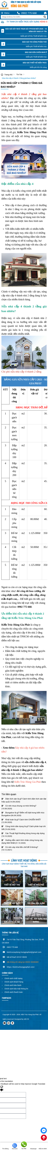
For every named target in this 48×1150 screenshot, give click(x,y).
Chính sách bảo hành (12, 985)
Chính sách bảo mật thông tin (16, 988)
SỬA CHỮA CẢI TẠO (12, 921)
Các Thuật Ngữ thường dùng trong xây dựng (23, 833)
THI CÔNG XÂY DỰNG (36, 903)
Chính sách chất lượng (13, 978)
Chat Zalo (15, 1146)
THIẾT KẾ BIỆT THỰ (12, 884)
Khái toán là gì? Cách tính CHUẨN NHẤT (21, 819)
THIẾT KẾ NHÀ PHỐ (36, 884)
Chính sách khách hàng (13, 982)
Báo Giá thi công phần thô (34, 42)
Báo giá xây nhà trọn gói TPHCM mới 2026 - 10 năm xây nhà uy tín (26, 30)
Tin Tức (19, 74)
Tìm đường (5, 1146)
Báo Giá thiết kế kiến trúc (35, 62)
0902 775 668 (27, 13)
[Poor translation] (1, 1088)
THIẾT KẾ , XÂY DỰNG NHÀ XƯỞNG (36, 920)
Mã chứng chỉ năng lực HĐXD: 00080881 (23, 962)
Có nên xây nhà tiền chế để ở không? (20, 847)
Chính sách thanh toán (13, 992)
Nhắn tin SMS (43, 1146)
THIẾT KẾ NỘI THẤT (12, 903)
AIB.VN (26, 1019)
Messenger (33, 1146)
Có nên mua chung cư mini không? (19, 805)
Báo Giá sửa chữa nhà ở (36, 52)
